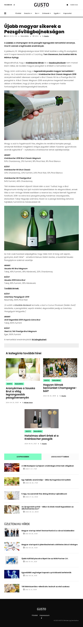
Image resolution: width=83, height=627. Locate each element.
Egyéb (56, 13)
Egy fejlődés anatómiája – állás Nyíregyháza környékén (46, 480)
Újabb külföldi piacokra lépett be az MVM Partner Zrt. (45, 558)
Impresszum (44, 615)
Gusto (46, 36)
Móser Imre (28, 403)
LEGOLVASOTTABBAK (60, 457)
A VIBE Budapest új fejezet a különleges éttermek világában (48, 466)
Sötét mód (74, 5)
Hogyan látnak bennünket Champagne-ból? (60, 388)
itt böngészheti (39, 339)
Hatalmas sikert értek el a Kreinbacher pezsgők (42, 437)
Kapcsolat (67, 13)
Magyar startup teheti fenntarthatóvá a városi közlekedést (48, 530)
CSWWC (10, 43)
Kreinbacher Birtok (35, 62)
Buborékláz (25, 36)
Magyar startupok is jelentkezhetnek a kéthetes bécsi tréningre (50, 544)
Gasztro (27, 13)
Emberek (45, 13)
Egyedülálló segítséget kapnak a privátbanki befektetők (46, 572)
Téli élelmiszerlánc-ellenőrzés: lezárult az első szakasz (45, 586)
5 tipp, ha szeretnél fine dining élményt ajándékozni (44, 494)
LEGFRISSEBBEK (23, 457)
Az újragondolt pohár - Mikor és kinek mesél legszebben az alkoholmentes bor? (48, 508)
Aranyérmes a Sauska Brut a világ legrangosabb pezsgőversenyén (20, 392)
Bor (36, 13)
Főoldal (18, 13)
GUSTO (9, 384)
